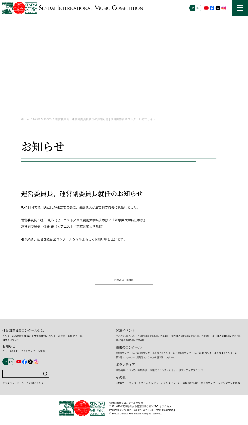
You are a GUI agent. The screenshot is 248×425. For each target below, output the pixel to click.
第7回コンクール (166, 353)
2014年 (140, 340)
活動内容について (125, 370)
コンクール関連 (36, 351)
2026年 (144, 336)
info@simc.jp (169, 410)
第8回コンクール (146, 353)
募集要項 (142, 370)
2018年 (226, 336)
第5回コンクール (208, 353)
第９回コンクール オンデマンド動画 (220, 383)
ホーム (25, 119)
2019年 (216, 336)
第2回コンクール (146, 357)
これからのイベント (127, 336)
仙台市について (10, 339)
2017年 (236, 336)
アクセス (167, 406)
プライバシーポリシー (14, 383)
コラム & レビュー (151, 383)
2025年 (154, 336)
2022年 (185, 336)
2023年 (175, 336)
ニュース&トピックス (14, 351)
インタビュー (170, 383)
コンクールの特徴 (12, 336)
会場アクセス (75, 336)
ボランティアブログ (189, 370)
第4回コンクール (228, 353)
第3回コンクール (125, 357)
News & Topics (42, 119)
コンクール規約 (56, 336)
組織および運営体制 (35, 336)
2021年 (195, 336)
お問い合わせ (36, 383)
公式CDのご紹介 (189, 383)
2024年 (164, 336)
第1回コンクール (166, 357)
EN (197, 8)
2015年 (130, 340)
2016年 (120, 340)
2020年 (205, 336)
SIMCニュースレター (127, 383)
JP (193, 8)
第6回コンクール (187, 353)
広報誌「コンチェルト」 (163, 370)
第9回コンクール (125, 353)
